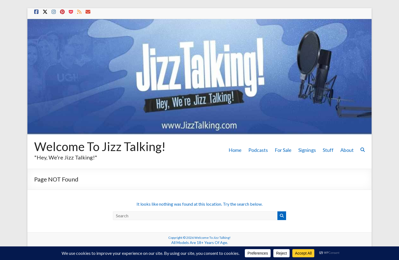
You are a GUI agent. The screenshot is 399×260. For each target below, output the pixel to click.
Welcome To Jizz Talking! (100, 146)
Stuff (328, 150)
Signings (307, 150)
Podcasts (258, 150)
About (347, 150)
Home (235, 150)
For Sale (283, 150)
